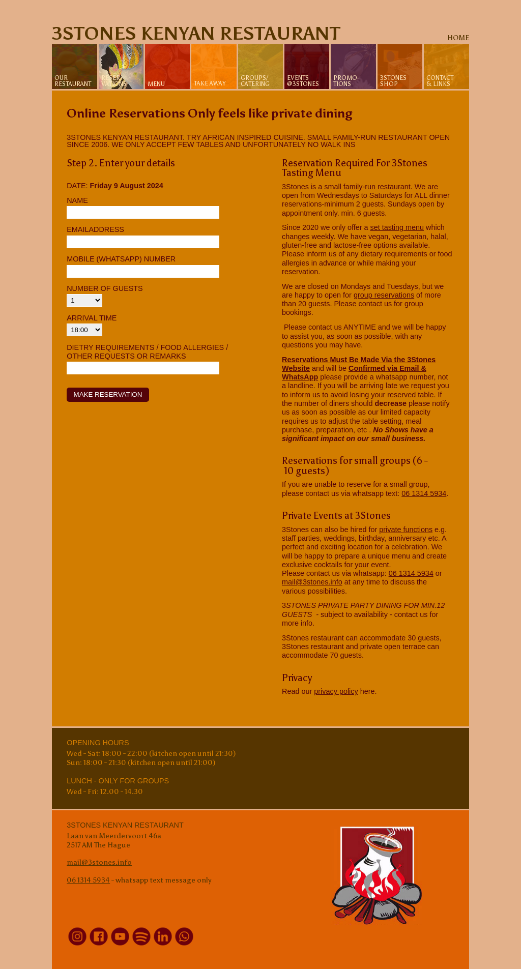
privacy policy (336, 691)
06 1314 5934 (423, 493)
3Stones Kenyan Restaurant (196, 33)
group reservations (384, 295)
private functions (405, 529)
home (458, 37)
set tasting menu (397, 227)
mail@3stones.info (312, 582)
